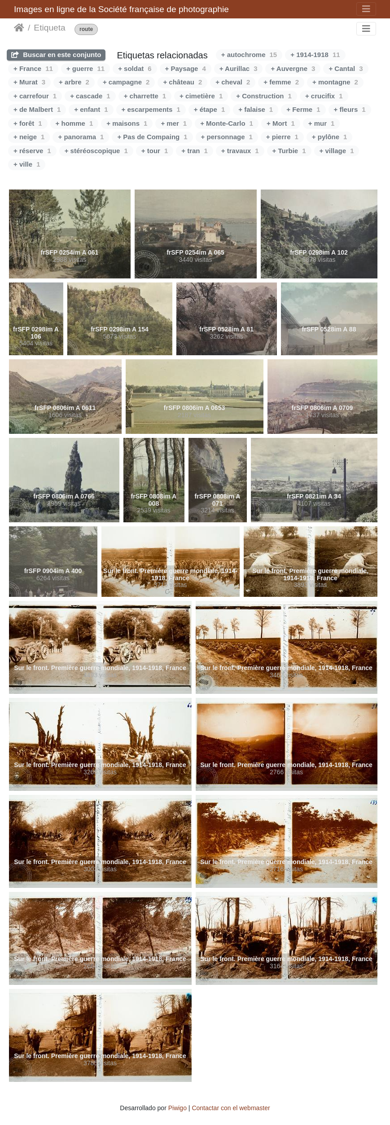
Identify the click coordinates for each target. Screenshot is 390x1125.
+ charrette (145, 96)
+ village (337, 150)
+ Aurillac (238, 68)
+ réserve (32, 150)
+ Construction (264, 96)
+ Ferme (303, 109)
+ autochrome (249, 54)
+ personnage (227, 137)
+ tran (194, 150)
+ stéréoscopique (96, 150)
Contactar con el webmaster (231, 1108)
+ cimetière (201, 96)
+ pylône (329, 137)
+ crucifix (324, 96)
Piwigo (177, 1108)
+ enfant (91, 109)
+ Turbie (289, 150)
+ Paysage (185, 68)
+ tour (154, 150)
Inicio (19, 28)
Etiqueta (49, 27)
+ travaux (240, 150)
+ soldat (134, 68)
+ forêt (27, 123)
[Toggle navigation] (366, 9)
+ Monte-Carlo (226, 123)
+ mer (174, 123)
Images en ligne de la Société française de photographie (121, 9)
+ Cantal (346, 68)
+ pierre (282, 137)
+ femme (281, 82)
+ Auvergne (293, 68)
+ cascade (90, 96)
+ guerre (85, 68)
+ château (182, 82)
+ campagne (126, 82)
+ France (33, 68)
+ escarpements (151, 109)
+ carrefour (35, 96)
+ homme (74, 123)
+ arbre (74, 82)
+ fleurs (350, 109)
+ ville (26, 164)
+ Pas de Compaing (152, 137)
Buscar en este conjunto (56, 54)
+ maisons (126, 123)
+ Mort (281, 123)
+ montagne (335, 82)
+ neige (28, 137)
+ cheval (232, 82)
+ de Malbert (37, 109)
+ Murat (29, 82)
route (86, 29)
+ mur (321, 123)
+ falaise (255, 109)
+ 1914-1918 (315, 54)
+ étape (209, 109)
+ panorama (81, 137)
